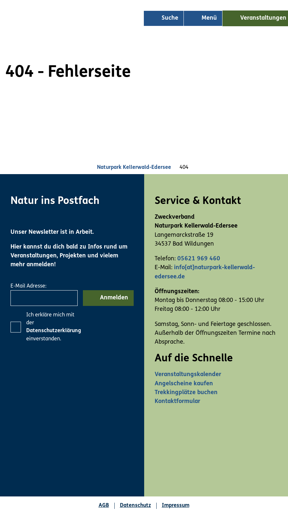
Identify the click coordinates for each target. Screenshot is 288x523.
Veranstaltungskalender (188, 375)
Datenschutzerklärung (53, 330)
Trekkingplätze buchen (186, 393)
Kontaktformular (177, 401)
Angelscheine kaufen (184, 384)
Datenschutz (135, 505)
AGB (104, 505)
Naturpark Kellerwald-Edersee (134, 167)
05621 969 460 (198, 259)
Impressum (175, 505)
